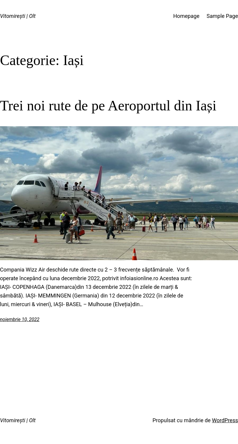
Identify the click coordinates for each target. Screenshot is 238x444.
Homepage (186, 16)
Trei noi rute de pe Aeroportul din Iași (108, 105)
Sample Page (222, 16)
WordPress (225, 420)
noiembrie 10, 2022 (19, 319)
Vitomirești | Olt (17, 16)
